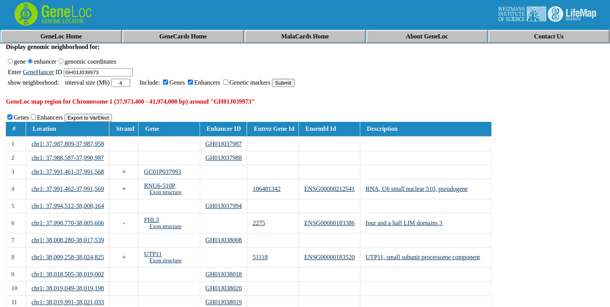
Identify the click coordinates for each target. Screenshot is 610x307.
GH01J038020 (223, 288)
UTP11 (153, 254)
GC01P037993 (162, 171)
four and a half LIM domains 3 (404, 223)
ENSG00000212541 (329, 189)
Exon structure (165, 192)
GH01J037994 (223, 206)
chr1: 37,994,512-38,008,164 (68, 206)
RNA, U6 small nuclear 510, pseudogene (417, 189)
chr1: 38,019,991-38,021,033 (68, 302)
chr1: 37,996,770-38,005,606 (68, 223)
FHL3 (151, 220)
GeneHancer (38, 72)
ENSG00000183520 (329, 257)
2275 (258, 223)
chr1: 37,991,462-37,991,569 (68, 189)
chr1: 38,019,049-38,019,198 (68, 288)
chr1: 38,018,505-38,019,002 (68, 274)
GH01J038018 (223, 274)
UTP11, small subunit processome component (423, 257)
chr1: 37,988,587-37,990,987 (68, 157)
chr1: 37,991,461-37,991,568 (68, 171)
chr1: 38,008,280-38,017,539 (68, 240)
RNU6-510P (159, 185)
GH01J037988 (223, 157)
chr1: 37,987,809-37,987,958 (68, 143)
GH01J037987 (223, 143)
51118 (260, 257)
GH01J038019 (223, 302)
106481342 (266, 189)
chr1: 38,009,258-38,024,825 (68, 257)
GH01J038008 (223, 240)
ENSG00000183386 (329, 223)
